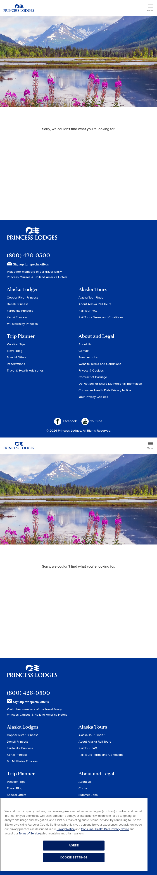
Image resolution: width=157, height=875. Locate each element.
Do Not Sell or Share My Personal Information (110, 384)
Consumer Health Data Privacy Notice (104, 390)
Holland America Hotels (50, 277)
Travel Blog (14, 351)
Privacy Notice (66, 829)
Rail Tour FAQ (87, 311)
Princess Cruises (19, 277)
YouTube (91, 421)
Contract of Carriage (92, 377)
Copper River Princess (22, 297)
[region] (73, 834)
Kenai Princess (17, 317)
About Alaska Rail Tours (94, 304)
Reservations (16, 364)
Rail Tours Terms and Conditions (101, 317)
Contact (83, 351)
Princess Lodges (32, 236)
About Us (85, 344)
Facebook (65, 421)
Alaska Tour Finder (91, 297)
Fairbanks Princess (20, 311)
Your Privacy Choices (93, 397)
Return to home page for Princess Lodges (18, 8)
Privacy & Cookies (91, 370)
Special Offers (16, 357)
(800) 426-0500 (28, 255)
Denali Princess (18, 304)
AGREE (74, 845)
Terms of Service (29, 833)
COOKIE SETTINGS (74, 857)
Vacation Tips (16, 344)
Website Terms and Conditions (99, 364)
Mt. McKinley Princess (22, 324)
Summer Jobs (88, 357)
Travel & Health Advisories (25, 370)
